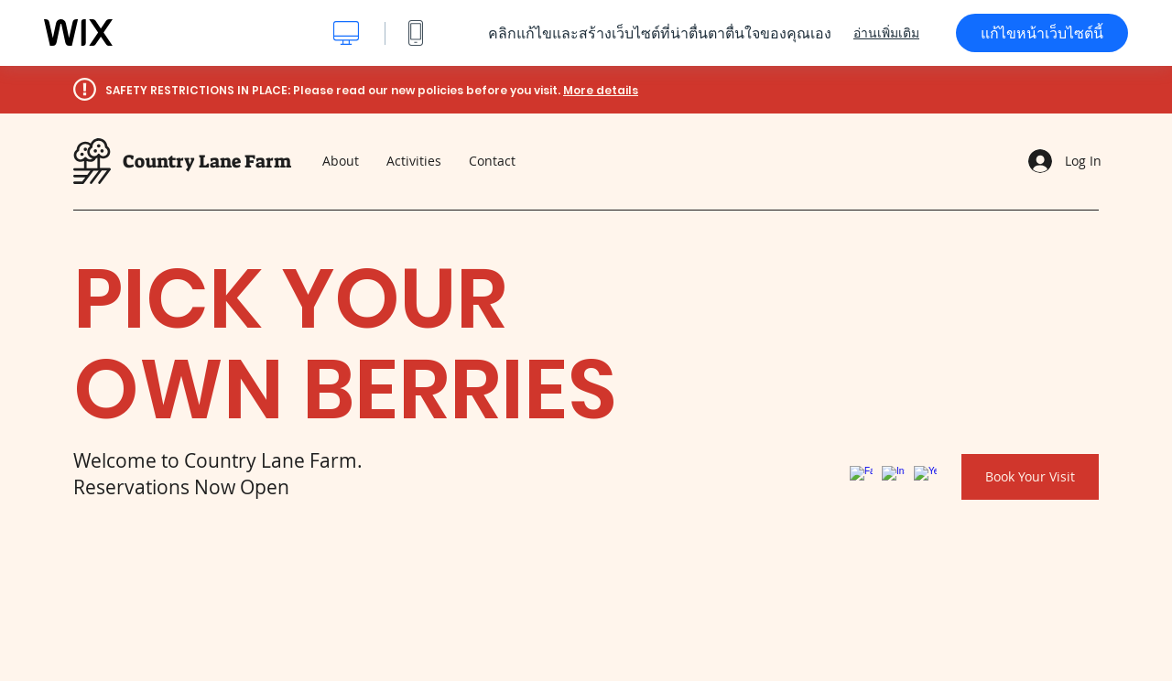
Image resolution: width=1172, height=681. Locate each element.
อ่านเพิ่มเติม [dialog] (886, 33)
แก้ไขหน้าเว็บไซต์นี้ (1042, 33)
